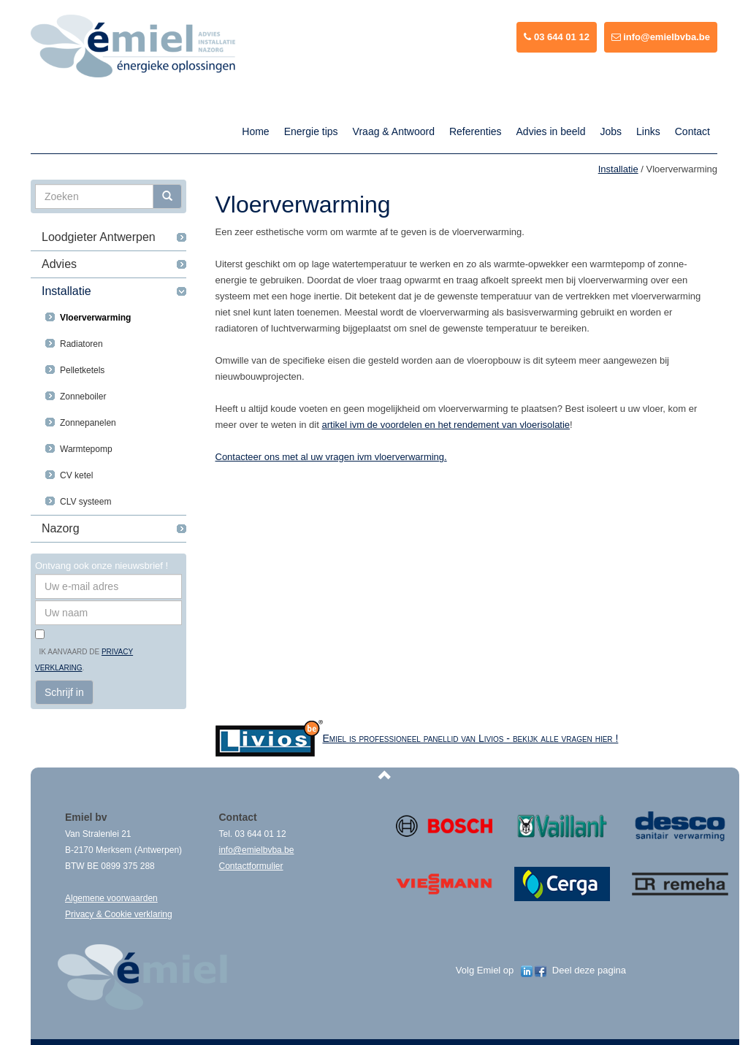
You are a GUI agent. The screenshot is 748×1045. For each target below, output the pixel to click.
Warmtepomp (86, 449)
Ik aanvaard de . (84, 660)
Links (648, 131)
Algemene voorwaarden (111, 898)
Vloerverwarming (95, 318)
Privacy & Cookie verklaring (118, 914)
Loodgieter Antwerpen (99, 237)
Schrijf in (64, 692)
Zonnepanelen (88, 423)
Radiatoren (81, 344)
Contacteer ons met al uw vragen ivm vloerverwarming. (331, 456)
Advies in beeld (551, 131)
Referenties (475, 131)
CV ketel (76, 475)
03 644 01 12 (556, 36)
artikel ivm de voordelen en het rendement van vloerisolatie (445, 424)
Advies (59, 264)
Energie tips (311, 131)
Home (255, 131)
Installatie (66, 291)
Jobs (611, 131)
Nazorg (61, 528)
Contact (692, 131)
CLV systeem (85, 502)
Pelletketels (82, 370)
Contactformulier (251, 866)
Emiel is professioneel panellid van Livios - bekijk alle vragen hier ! (471, 738)
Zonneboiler (83, 396)
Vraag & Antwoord (394, 131)
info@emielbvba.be (660, 36)
